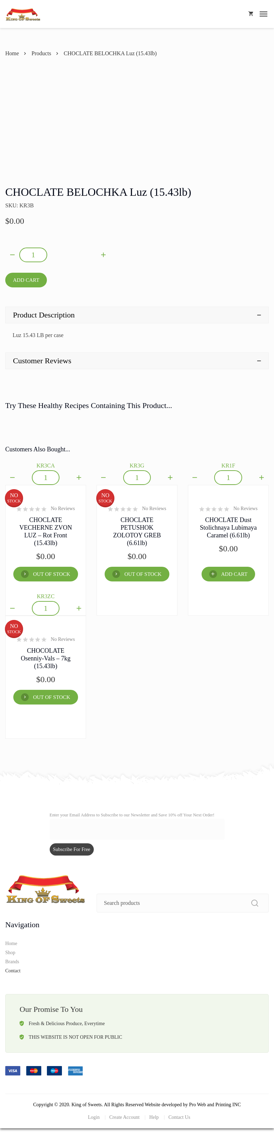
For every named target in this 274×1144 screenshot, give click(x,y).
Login (93, 1117)
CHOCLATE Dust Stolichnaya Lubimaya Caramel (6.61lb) (228, 527)
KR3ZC (46, 596)
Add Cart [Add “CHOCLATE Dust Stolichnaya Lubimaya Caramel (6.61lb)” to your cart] (234, 574)
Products (41, 53)
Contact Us (179, 1117)
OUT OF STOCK (51, 574)
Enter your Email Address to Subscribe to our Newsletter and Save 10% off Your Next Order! (132, 815)
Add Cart (26, 280)
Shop (10, 952)
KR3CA (45, 466)
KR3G (137, 466)
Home (12, 53)
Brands (12, 961)
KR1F (228, 466)
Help (154, 1117)
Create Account (124, 1117)
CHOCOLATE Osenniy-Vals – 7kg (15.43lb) (45, 658)
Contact (13, 970)
